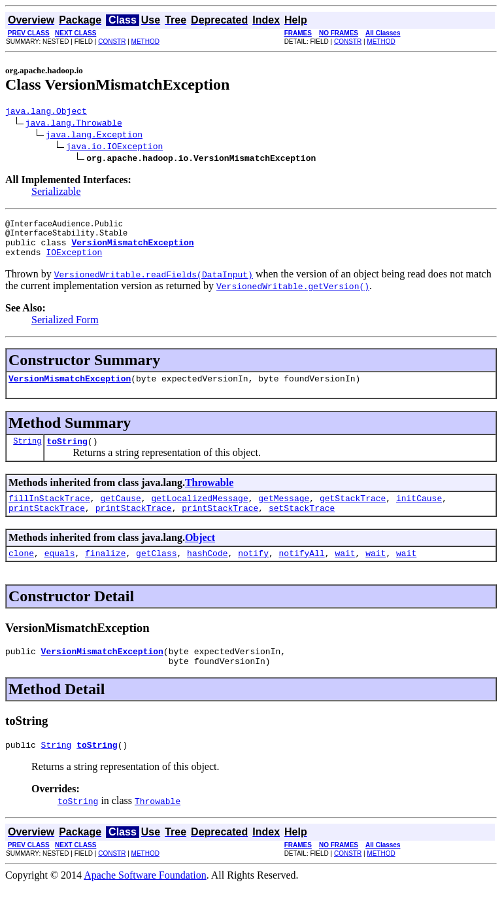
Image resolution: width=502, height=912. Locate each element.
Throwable (209, 496)
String (27, 454)
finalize (105, 572)
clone (21, 572)
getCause (120, 513)
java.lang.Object (46, 112)
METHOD (145, 41)
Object (200, 555)
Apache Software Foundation (145, 900)
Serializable (56, 193)
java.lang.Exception (94, 136)
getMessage (283, 513)
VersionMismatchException (69, 390)
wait (345, 572)
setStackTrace (302, 525)
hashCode (207, 572)
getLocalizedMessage (199, 513)
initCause (419, 513)
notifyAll (302, 572)
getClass (156, 572)
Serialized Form (65, 329)
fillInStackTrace (49, 513)
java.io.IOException (114, 148)
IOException (74, 262)
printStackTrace (46, 525)
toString (66, 455)
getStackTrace (353, 513)
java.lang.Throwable (73, 124)
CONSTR (112, 41)
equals (59, 572)
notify (253, 572)
